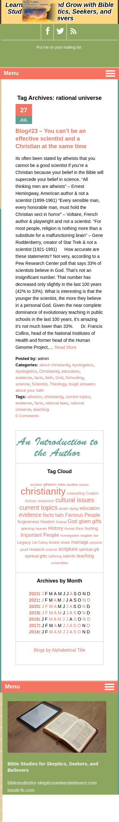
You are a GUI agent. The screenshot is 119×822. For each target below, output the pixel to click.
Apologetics (82, 365)
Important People (39, 535)
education (70, 371)
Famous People (82, 515)
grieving (27, 528)
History (55, 528)
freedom (47, 522)
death (64, 508)
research (36, 549)
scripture (67, 549)
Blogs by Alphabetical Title (59, 650)
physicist (96, 542)
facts (38, 377)
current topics (78, 396)
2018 (34, 619)
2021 (34, 600)
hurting (91, 528)
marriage (80, 542)
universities (59, 563)
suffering (55, 556)
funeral (61, 522)
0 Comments (27, 415)
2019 (34, 612)
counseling (76, 493)
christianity (53, 396)
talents (69, 556)
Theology (58, 384)
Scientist (39, 384)
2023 (34, 593)
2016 (34, 631)
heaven (41, 528)
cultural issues (75, 499)
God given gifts (85, 521)
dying (73, 508)
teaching (41, 409)
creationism (45, 501)
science (23, 384)
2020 (34, 606)
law (96, 535)
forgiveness (28, 521)
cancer (84, 485)
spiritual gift (89, 549)
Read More (65, 347)
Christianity (49, 371)
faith (49, 377)
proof (24, 549)
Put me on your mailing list (58, 47)
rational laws (56, 403)
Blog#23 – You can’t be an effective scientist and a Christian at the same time (51, 138)
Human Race (73, 528)
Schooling (74, 377)
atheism (34, 396)
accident (36, 485)
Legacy (24, 542)
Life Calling (40, 542)
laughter (87, 535)
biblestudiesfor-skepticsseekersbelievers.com (52, 782)
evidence (24, 377)
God (59, 377)
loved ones (59, 542)
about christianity (54, 365)
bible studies (68, 485)
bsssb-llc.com (21, 790)
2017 (34, 625)
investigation (69, 535)
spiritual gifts (36, 556)
